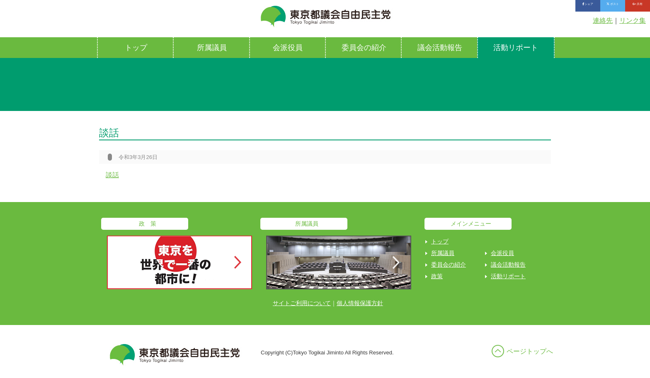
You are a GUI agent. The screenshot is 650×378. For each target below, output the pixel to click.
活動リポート (515, 47)
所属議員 (212, 47)
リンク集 (632, 20)
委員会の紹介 (364, 47)
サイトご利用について (302, 303)
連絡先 (603, 20)
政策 (437, 276)
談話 (112, 174)
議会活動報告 (439, 47)
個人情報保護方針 (360, 303)
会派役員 (288, 47)
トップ (136, 47)
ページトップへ (530, 351)
